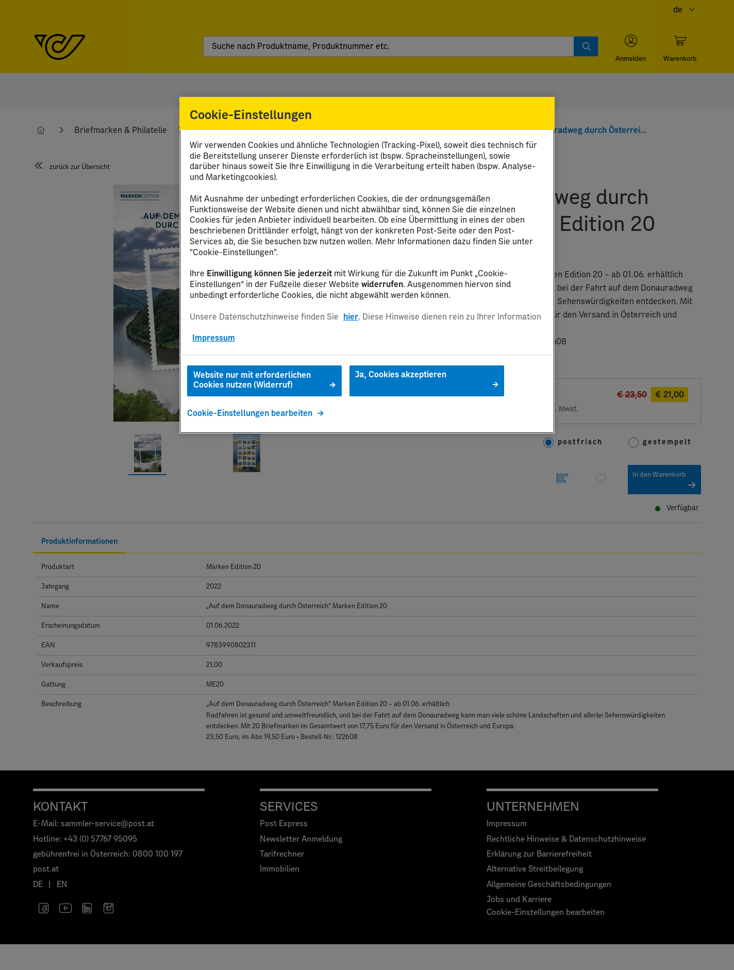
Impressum (213, 338)
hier (350, 317)
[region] (367, 265)
